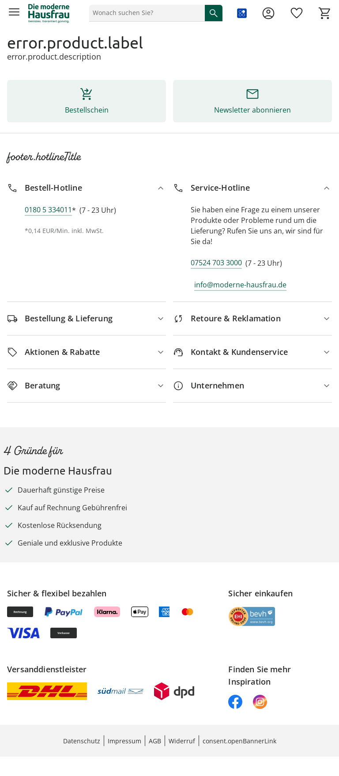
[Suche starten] (213, 13)
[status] (145, 12)
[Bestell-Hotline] (86, 187)
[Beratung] (86, 385)
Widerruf (182, 741)
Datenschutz (81, 741)
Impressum (124, 741)
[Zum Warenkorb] (325, 13)
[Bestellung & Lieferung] (86, 318)
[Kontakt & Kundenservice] (252, 352)
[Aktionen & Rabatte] (86, 352)
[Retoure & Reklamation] (252, 318)
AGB (155, 741)
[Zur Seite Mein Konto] (268, 13)
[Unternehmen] (252, 385)
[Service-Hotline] (252, 187)
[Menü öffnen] (14, 13)
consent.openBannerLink (239, 741)
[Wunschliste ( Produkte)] (297, 13)
